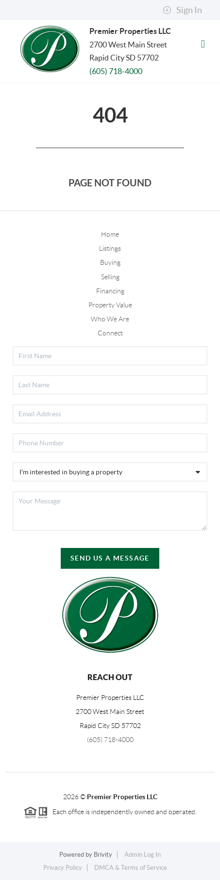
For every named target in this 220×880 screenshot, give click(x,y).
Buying (110, 262)
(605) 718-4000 (115, 71)
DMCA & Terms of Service (130, 867)
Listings (110, 248)
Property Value (110, 305)
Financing (110, 291)
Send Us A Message (110, 558)
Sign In (182, 10)
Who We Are (110, 319)
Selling (110, 277)
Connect (110, 333)
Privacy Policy (62, 867)
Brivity (103, 854)
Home (110, 234)
